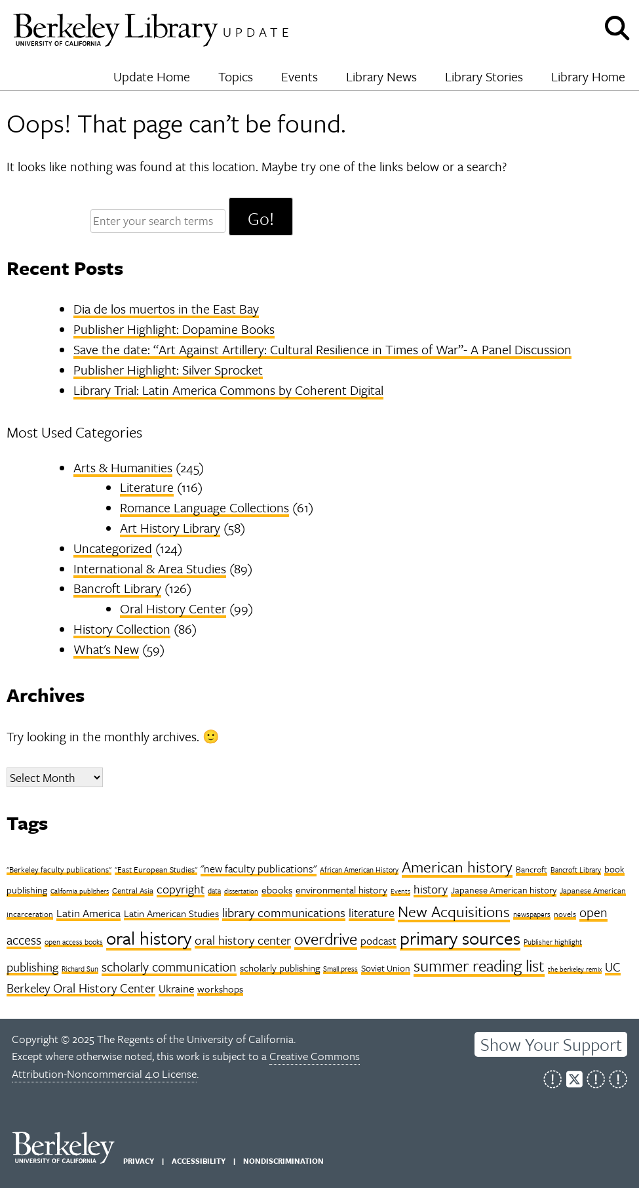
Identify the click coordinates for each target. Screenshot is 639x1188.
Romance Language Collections (204, 507)
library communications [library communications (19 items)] (283, 912)
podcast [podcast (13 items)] (378, 941)
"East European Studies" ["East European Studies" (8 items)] (156, 869)
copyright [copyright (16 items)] (180, 888)
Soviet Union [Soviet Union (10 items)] (385, 968)
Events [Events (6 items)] (400, 891)
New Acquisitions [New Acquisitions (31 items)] (454, 911)
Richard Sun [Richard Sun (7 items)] (80, 968)
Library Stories (484, 76)
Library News (381, 76)
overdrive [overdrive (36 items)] (325, 938)
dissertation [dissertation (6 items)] (241, 891)
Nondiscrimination (283, 1160)
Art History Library (170, 527)
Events (299, 76)
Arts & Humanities (122, 467)
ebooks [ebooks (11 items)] (276, 889)
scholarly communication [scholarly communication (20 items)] (169, 966)
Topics (235, 76)
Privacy (138, 1160)
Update (258, 31)
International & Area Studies (149, 568)
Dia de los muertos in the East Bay (166, 308)
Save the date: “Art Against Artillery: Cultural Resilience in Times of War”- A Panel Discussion (322, 349)
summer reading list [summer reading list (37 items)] (479, 965)
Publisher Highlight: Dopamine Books (174, 328)
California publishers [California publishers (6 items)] (79, 891)
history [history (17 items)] (431, 888)
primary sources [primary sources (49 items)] (460, 938)
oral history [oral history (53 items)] (148, 938)
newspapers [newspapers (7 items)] (532, 914)
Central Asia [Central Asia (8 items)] (132, 890)
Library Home (588, 76)
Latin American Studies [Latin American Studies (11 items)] (171, 913)
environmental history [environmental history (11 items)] (341, 889)
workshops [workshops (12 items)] (220, 988)
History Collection (121, 628)
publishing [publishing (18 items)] (32, 966)
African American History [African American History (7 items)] (359, 869)
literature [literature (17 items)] (372, 912)
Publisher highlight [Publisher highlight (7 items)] (553, 941)
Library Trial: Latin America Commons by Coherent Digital (228, 389)
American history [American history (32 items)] (457, 866)
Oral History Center (173, 608)
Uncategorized (112, 548)
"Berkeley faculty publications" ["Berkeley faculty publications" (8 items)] (59, 869)
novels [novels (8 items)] (565, 914)
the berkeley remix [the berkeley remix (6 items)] (575, 969)
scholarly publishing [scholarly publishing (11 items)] (280, 967)
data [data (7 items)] (214, 890)
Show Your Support (551, 1044)
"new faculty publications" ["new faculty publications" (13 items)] (259, 868)
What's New (106, 649)
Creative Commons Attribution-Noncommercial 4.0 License (186, 1065)
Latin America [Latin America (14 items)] (88, 913)
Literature (147, 487)
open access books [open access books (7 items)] (74, 941)
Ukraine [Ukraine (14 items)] (176, 988)
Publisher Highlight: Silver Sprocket (168, 369)
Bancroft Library (117, 588)
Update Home (151, 76)
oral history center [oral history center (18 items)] (243, 940)
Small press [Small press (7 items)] (340, 968)
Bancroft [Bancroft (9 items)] (531, 869)
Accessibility (198, 1160)
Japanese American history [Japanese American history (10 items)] (503, 890)
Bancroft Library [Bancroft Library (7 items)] (576, 869)
